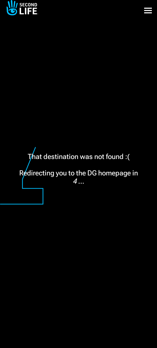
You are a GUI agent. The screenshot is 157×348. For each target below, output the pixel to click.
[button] (148, 7)
